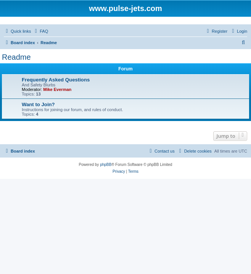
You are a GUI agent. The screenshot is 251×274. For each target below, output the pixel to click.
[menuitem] (40, 31)
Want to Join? (38, 104)
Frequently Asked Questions (56, 80)
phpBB (105, 164)
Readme (16, 57)
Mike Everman (57, 89)
